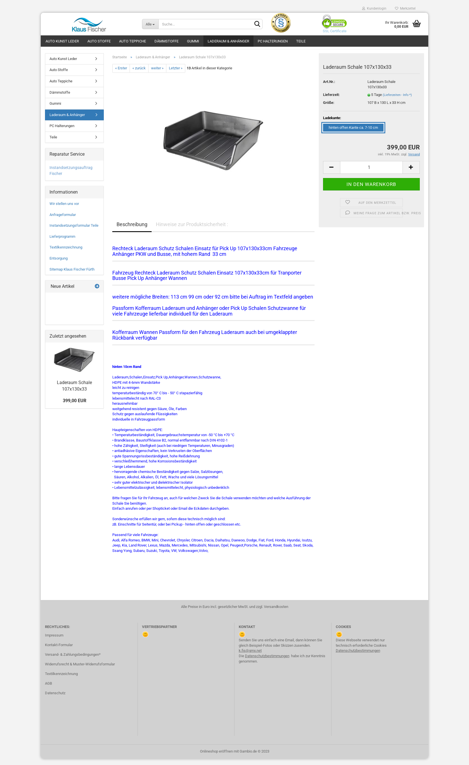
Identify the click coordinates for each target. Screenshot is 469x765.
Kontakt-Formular (59, 651)
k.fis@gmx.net (250, 657)
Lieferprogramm (62, 243)
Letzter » (175, 74)
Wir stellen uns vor (64, 210)
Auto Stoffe (99, 41)
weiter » (157, 74)
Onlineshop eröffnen (216, 757)
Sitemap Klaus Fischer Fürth (72, 275)
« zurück (139, 74)
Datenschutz (55, 699)
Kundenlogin (374, 8)
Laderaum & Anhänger (228, 41)
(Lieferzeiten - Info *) (397, 101)
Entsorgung (59, 264)
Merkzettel (405, 8)
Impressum (54, 641)
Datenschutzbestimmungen (267, 662)
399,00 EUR (74, 407)
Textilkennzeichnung (66, 254)
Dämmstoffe (166, 41)
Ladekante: (332, 124)
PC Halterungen (273, 41)
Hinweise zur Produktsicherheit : (192, 230)
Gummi (193, 41)
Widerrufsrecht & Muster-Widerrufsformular (80, 670)
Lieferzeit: (331, 101)
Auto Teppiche (132, 41)
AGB (48, 689)
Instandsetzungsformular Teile (74, 232)
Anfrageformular (63, 221)
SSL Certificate (333, 31)
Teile (301, 41)
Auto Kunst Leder (62, 41)
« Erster (121, 74)
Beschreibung (132, 230)
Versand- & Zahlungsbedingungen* (73, 661)
